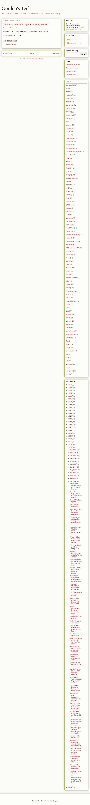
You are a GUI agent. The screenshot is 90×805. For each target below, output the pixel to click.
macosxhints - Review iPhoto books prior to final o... (75, 486)
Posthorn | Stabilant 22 (10, 28)
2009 (70, 433)
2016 (70, 413)
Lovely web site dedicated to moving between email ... (75, 520)
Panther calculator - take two (76, 772)
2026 (70, 385)
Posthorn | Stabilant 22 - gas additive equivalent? (25, 24)
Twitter (68, 344)
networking (69, 254)
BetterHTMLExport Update (76, 501)
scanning (69, 314)
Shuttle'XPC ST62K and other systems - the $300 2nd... (75, 578)
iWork (68, 214)
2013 (70, 422)
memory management (73, 234)
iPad (67, 198)
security (68, 321)
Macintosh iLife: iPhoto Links (75, 737)
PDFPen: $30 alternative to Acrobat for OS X (75, 714)
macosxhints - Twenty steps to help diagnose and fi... (76, 679)
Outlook (68, 268)
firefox (68, 165)
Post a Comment (11, 44)
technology (69, 337)
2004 (70, 447)
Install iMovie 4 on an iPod (76, 617)
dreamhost (69, 155)
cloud (68, 131)
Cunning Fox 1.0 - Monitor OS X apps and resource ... (75, 671)
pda (67, 281)
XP (67, 374)
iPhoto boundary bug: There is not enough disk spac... (76, 494)
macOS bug (70, 228)
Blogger (55, 801)
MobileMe (69, 244)
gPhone (68, 181)
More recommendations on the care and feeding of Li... (76, 779)
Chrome (68, 128)
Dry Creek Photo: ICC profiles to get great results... (75, 751)
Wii (67, 367)
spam (68, 324)
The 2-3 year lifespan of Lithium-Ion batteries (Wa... (75, 688)
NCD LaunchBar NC (72, 248)
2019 (70, 404)
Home (32, 53)
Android (68, 92)
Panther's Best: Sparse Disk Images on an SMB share (75, 759)
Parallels (69, 274)
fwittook (68, 168)
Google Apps (70, 178)
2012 (70, 424)
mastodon (69, 231)
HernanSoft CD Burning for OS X (75, 664)
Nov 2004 (73, 453)
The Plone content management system (76, 594)
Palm (67, 271)
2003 (70, 787)
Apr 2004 (73, 473)
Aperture (69, 95)
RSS (67, 308)
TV (67, 341)
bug (67, 121)
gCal (67, 171)
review (68, 304)
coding (68, 135)
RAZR (68, 298)
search (68, 318)
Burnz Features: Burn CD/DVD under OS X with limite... (75, 649)
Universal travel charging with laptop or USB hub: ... (75, 628)
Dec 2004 (73, 450)
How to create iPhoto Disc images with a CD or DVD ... (75, 601)
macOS (68, 225)
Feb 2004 (73, 478)
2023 (70, 393)
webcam (69, 364)
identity (68, 195)
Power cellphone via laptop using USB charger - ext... (76, 562)
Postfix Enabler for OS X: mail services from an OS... (76, 641)
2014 (70, 419)
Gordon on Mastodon (73, 65)
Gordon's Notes (71, 71)
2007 (70, 439)
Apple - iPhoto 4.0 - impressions (75, 622)
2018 (70, 407)
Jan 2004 (73, 481)
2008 (70, 436)
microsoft (69, 238)
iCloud (68, 191)
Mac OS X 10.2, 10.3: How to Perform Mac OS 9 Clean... (75, 706)
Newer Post (7, 53)
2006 (70, 442)
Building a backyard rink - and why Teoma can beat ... (76, 554)
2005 (70, 444)
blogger (68, 118)
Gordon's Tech (16, 8)
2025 (70, 387)
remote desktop (71, 301)
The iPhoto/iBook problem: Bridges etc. (75, 547)
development (70, 148)
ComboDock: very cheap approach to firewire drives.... (76, 722)
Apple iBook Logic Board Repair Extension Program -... (76, 511)
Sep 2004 (73, 458)
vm (67, 354)
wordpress (69, 371)
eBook (68, 161)
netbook (68, 251)
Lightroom (69, 218)
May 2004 (73, 470)
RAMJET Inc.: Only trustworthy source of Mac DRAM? (75, 697)
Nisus (68, 258)
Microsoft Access (71, 241)
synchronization (71, 334)
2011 (70, 427)
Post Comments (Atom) (35, 59)
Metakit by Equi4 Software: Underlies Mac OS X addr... (75, 730)
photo (68, 288)
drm (67, 158)
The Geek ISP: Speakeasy (74, 634)
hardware (69, 185)
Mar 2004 (73, 475)
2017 (70, 410)
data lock (69, 145)
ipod (67, 208)
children (68, 125)
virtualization (70, 351)
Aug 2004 (73, 461)
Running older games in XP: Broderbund (75, 766)
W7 (67, 361)
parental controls (71, 278)
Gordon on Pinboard (72, 68)
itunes (68, 211)
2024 (70, 390)
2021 (70, 399)
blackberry (69, 115)
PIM (67, 294)
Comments (71, 43)
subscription (70, 331)
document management (74, 151)
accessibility (70, 85)
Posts (70, 40)
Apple (68, 102)
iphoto (68, 205)
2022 (70, 396)
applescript (69, 105)
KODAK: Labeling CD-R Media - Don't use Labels (75, 570)
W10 (67, 357)
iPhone (68, 201)
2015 (70, 416)
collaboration (70, 138)
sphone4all (69, 327)
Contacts (69, 141)
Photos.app (70, 291)
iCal (67, 188)
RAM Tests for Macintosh (74, 505)
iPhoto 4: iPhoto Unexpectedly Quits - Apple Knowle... (75, 539)
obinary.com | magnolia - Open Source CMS (75, 657)
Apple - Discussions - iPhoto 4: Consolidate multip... (75, 610)
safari (68, 311)
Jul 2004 (73, 464)
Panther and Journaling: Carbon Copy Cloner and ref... (76, 743)
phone (68, 284)
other (67, 264)
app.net (68, 98)
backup (68, 108)
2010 (70, 430)
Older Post (55, 53)
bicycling (69, 112)
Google (68, 175)
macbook (69, 221)
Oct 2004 (73, 455)
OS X (68, 261)
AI (67, 88)
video (68, 347)
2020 (70, 402)
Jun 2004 (73, 467)
